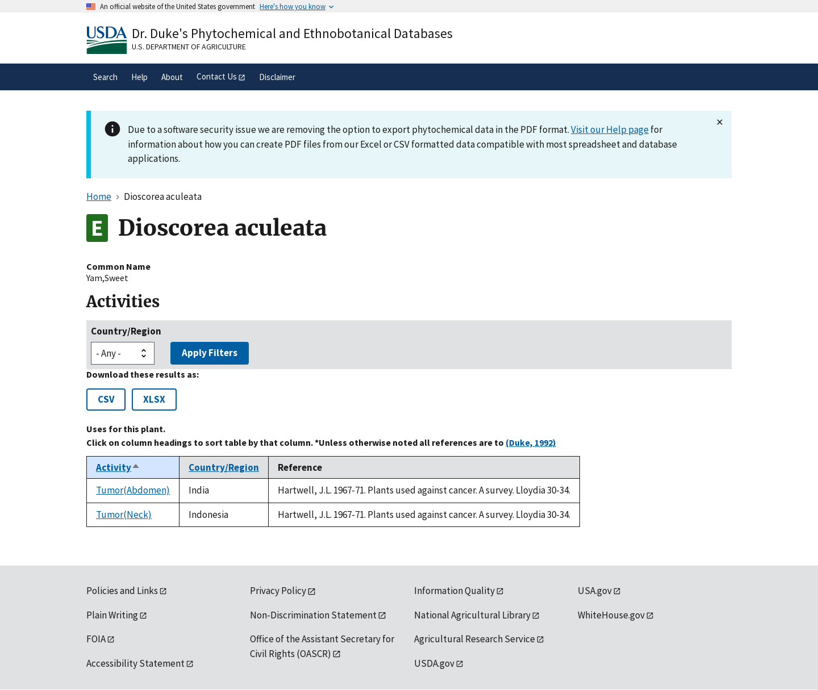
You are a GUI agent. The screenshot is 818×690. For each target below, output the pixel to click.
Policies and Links (122, 590)
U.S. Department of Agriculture (189, 46)
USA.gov (595, 590)
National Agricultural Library (472, 615)
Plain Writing (112, 615)
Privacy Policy (278, 590)
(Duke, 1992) (531, 442)
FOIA (96, 639)
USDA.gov (434, 663)
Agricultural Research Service (474, 639)
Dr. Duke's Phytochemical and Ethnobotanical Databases (292, 33)
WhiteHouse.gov (611, 615)
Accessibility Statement (135, 663)
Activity (118, 467)
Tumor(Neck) (124, 514)
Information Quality (454, 590)
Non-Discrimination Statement (313, 615)
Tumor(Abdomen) (133, 490)
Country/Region (126, 331)
